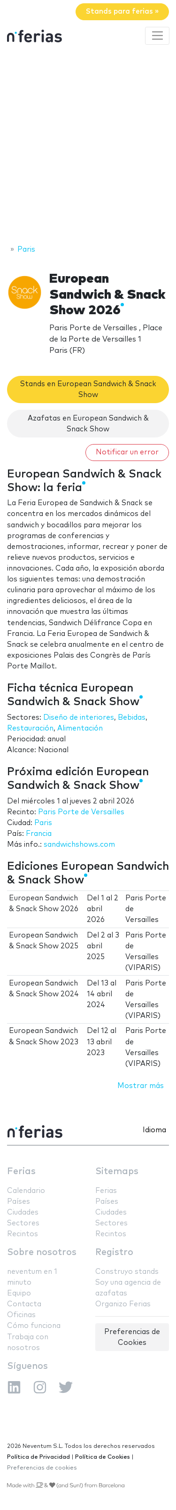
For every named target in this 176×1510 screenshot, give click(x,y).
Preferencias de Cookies (132, 1337)
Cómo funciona (34, 1325)
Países (18, 1201)
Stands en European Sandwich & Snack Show (88, 389)
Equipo (19, 1293)
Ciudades (22, 1212)
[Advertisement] (88, 146)
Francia (39, 833)
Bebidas (131, 717)
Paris (43, 823)
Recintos (22, 1234)
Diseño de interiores (78, 717)
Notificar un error (127, 452)
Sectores (23, 1223)
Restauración (30, 728)
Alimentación (80, 728)
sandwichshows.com (79, 844)
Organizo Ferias (123, 1304)
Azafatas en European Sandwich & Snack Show (88, 424)
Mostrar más (140, 1085)
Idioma (154, 1130)
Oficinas (21, 1315)
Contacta (24, 1304)
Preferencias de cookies (42, 1468)
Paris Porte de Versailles (81, 812)
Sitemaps (116, 1171)
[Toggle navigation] (157, 36)
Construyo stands (127, 1271)
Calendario (26, 1190)
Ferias (21, 1171)
